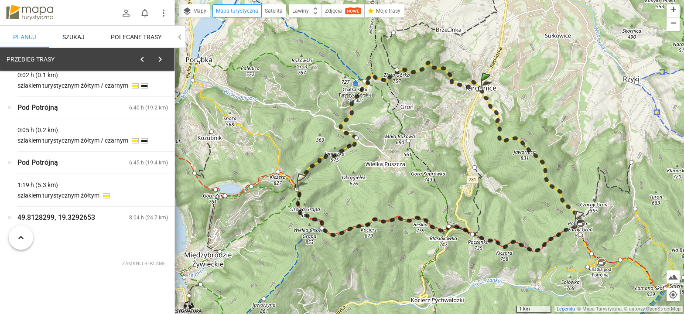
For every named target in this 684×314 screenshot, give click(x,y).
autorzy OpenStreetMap (655, 309)
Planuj (24, 37)
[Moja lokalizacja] (673, 294)
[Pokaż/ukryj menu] (164, 13)
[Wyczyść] (165, 57)
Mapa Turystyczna (602, 309)
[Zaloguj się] (126, 13)
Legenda (566, 309)
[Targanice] (52, 193)
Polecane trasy (136, 37)
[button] (487, 89)
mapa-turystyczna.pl (29, 12)
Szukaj (73, 37)
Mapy (194, 11)
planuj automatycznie (140, 120)
